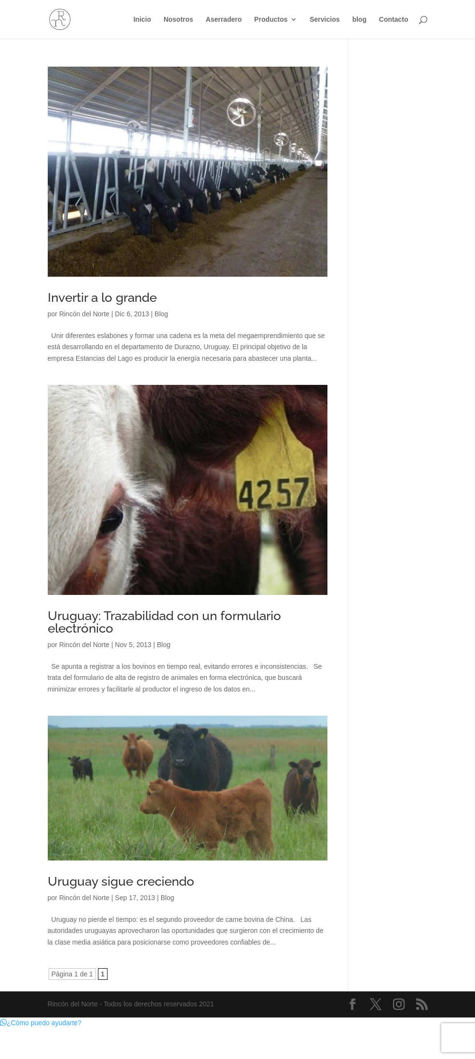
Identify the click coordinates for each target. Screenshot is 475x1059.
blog (359, 19)
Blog (161, 314)
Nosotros (178, 19)
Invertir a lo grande (102, 297)
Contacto (393, 19)
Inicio (142, 19)
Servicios (324, 19)
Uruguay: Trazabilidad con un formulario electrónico (164, 621)
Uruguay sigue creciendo (121, 881)
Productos (270, 19)
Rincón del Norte (84, 314)
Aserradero (224, 19)
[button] (40, 1023)
